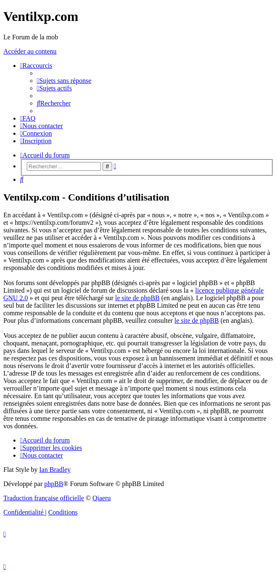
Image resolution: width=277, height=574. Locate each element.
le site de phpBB (137, 297)
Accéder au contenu (29, 51)
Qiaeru (101, 498)
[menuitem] (64, 80)
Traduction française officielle (43, 498)
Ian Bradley (55, 469)
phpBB (53, 483)
